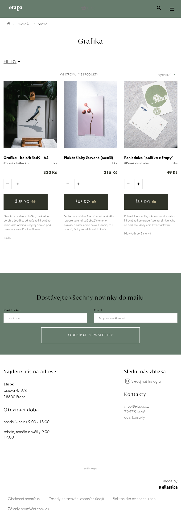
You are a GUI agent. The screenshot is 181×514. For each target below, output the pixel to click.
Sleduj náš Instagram (144, 381)
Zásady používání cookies (28, 508)
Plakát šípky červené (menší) (88, 157)
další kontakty (134, 417)
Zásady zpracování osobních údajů (76, 498)
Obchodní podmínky (24, 498)
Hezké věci (24, 23)
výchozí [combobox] (164, 74)
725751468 (134, 411)
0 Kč (88, 8)
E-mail (98, 310)
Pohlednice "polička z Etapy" (148, 157)
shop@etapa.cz (136, 406)
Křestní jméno (12, 310)
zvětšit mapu (90, 468)
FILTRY (10, 61)
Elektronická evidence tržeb (134, 498)
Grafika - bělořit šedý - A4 (26, 157)
